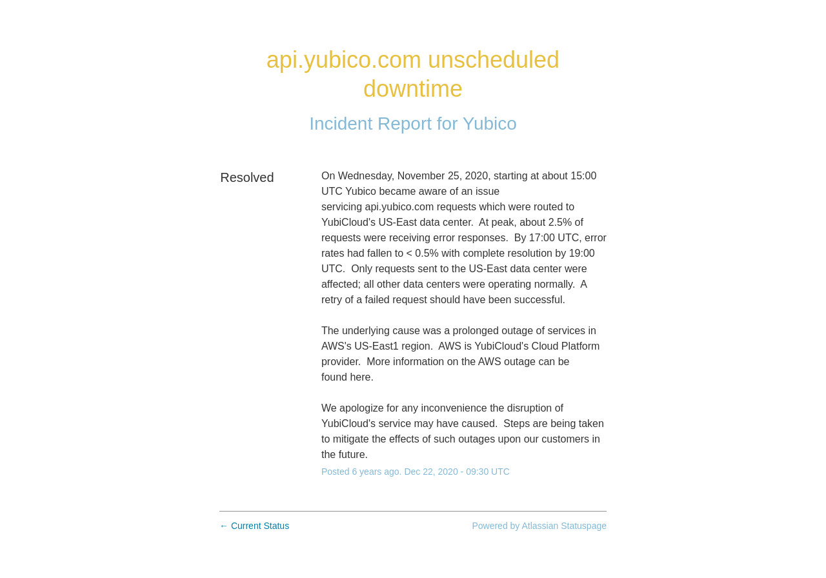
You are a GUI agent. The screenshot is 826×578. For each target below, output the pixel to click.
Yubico (490, 124)
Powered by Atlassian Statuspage (539, 526)
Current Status (254, 526)
